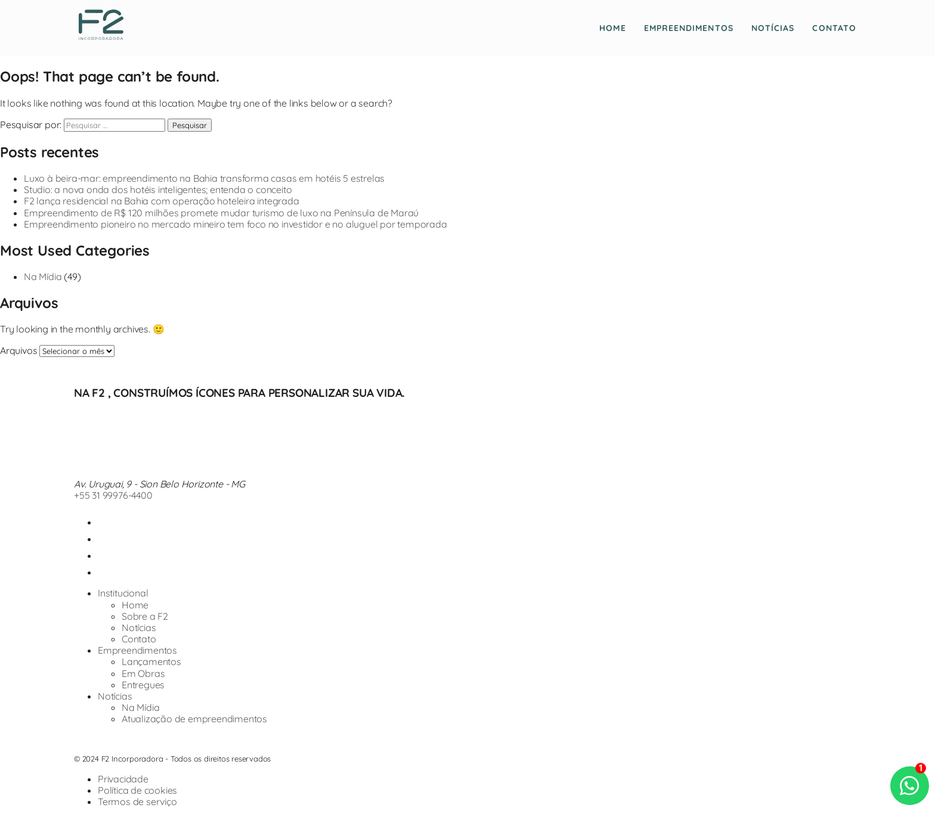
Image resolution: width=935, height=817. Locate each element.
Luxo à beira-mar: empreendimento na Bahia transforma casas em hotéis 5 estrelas (204, 178)
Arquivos (18, 350)
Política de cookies (137, 790)
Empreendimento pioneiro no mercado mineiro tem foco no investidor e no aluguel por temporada (235, 224)
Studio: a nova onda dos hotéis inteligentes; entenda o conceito (158, 189)
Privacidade (123, 779)
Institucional (123, 593)
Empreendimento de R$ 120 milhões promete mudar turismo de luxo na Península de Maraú (221, 213)
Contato (834, 28)
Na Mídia (42, 276)
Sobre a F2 (145, 616)
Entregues (143, 685)
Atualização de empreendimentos (194, 719)
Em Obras (143, 673)
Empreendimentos (688, 28)
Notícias (773, 28)
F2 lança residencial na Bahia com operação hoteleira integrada (161, 201)
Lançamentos (151, 661)
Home (612, 28)
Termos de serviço (137, 801)
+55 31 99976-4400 (113, 495)
